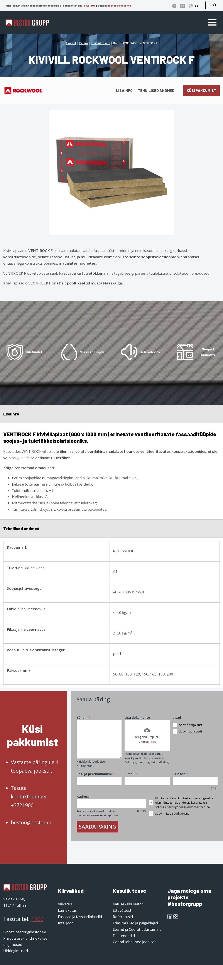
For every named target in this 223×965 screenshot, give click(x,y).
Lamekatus (67, 910)
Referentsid (123, 916)
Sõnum (83, 717)
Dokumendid (124, 935)
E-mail (131, 774)
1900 (37, 918)
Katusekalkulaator (128, 903)
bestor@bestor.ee (119, 5)
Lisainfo (124, 90)
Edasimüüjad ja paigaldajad (135, 922)
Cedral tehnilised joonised (135, 941)
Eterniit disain (100, 43)
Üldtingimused (15, 950)
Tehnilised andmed (156, 90)
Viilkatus (65, 903)
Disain (83, 43)
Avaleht (71, 43)
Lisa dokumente (137, 717)
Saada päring (97, 826)
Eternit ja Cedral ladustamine (137, 929)
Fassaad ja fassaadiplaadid (80, 916)
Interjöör (65, 922)
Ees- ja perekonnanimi (95, 774)
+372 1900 (89, 5)
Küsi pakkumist (201, 90)
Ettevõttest (122, 910)
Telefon (180, 774)
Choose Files (147, 742)
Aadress (83, 796)
